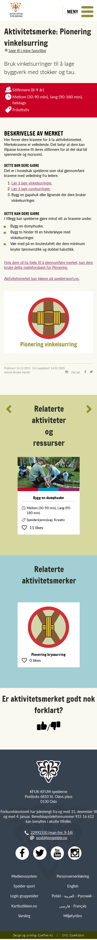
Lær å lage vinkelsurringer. (31, 183)
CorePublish (77, 936)
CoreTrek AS (45, 936)
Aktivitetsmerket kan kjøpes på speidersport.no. (41, 278)
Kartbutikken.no (24, 906)
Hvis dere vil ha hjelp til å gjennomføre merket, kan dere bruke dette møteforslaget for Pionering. (48, 265)
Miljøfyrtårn (72, 916)
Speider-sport (24, 887)
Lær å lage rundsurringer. (30, 188)
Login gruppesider (24, 897)
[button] (80, 11)
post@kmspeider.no (51, 837)
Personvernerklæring (73, 877)
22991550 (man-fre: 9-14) (52, 832)
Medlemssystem (24, 877)
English (72, 887)
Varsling (24, 916)
